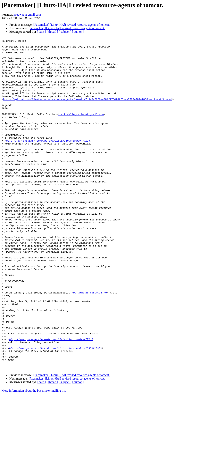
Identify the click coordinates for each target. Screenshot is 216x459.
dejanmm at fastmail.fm (90, 343)
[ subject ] (65, 31)
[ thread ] (52, 31)
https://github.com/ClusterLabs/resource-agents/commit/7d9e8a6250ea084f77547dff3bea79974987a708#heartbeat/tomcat (87, 111)
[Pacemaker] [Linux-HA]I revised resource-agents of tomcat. (71, 24)
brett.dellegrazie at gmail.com (81, 129)
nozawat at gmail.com (27, 14)
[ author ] (78, 31)
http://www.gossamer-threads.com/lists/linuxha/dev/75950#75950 (55, 409)
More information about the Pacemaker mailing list (34, 455)
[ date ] (41, 31)
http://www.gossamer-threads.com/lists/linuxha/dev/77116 (48, 160)
